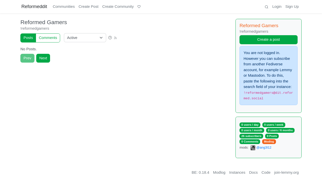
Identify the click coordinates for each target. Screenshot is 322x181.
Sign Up (292, 6)
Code (265, 172)
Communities (64, 6)
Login (276, 6)
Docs (253, 172)
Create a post (268, 39)
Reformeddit (34, 6)
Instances (237, 172)
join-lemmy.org (286, 172)
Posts (28, 37)
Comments (48, 37)
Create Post (88, 6)
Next (43, 58)
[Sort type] (85, 37)
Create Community (118, 6)
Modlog (269, 141)
